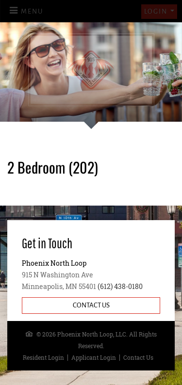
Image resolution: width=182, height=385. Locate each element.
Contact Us (138, 357)
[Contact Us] (91, 305)
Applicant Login (93, 357)
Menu (32, 11)
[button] (159, 11)
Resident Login (43, 357)
